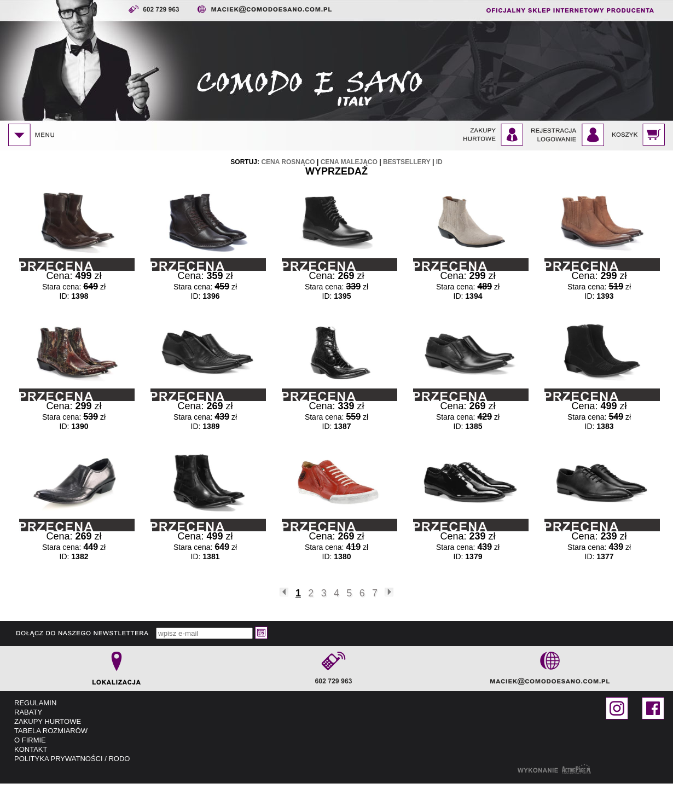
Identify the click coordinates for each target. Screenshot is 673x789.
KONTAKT (30, 749)
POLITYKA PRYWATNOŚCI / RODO (72, 759)
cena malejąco (349, 162)
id (439, 162)
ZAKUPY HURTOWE (47, 721)
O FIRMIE (30, 740)
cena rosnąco (288, 162)
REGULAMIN (35, 703)
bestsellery (407, 162)
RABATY (28, 712)
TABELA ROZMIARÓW (51, 731)
